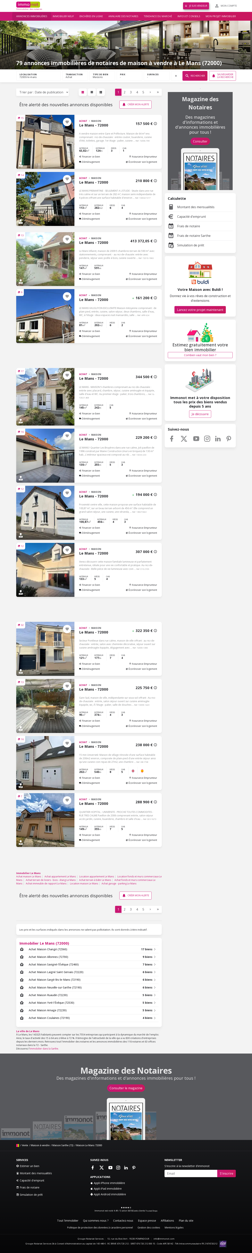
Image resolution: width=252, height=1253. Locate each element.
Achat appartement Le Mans (60, 876)
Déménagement (89, 162)
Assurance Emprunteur (143, 156)
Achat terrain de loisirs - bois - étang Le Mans (51, 880)
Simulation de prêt (186, 245)
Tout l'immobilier (67, 1220)
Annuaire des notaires (123, 16)
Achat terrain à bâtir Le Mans (95, 880)
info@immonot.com (164, 1238)
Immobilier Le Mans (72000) (44, 943)
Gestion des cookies (149, 1227)
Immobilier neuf (63, 16)
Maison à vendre (40, 1145)
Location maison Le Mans (84, 883)
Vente (25, 1145)
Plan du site (186, 1220)
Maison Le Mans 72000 (89, 1145)
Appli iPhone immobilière (107, 1183)
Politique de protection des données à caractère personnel (100, 1227)
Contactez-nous (123, 1220)
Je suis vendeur (196, 5)
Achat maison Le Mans (28, 876)
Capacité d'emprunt (187, 216)
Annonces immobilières (31, 16)
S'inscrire (226, 1173)
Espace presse (147, 1220)
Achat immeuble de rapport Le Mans (46, 883)
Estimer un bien (27, 1166)
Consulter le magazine (126, 1088)
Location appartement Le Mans (96, 876)
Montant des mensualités (191, 207)
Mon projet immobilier (221, 16)
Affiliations (167, 1220)
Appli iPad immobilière (106, 1188)
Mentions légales (174, 1227)
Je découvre (200, 414)
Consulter (200, 141)
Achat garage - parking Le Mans (119, 883)
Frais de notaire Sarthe (189, 235)
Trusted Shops (151, 1211)
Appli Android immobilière (108, 1194)
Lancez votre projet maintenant (200, 310)
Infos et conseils (189, 16)
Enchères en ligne (91, 16)
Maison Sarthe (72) (62, 1145)
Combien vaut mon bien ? (200, 355)
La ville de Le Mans (27, 1031)
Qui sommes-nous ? (95, 1220)
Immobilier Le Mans (28, 873)
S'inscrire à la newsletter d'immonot (187, 1166)
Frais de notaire (184, 226)
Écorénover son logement (141, 162)
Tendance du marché (158, 16)
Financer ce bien (89, 156)
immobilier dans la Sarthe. (44, 1048)
